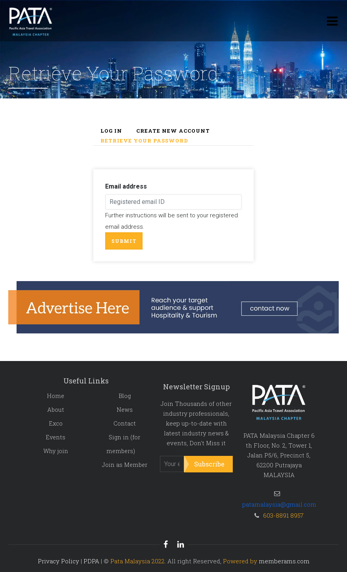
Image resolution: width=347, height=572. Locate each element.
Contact (124, 423)
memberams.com (284, 561)
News (125, 409)
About (55, 409)
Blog (125, 396)
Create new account (173, 130)
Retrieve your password (144, 140)
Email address (126, 186)
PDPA (91, 561)
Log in (111, 130)
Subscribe (209, 464)
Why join (55, 451)
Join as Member (124, 464)
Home (55, 396)
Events (55, 437)
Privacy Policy (58, 561)
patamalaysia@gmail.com (279, 504)
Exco (56, 423)
